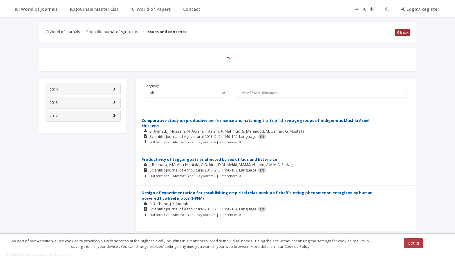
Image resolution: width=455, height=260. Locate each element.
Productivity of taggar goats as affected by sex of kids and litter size (209, 159)
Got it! (413, 243)
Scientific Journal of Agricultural (113, 31)
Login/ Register (420, 9)
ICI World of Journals (62, 31)
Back (403, 32)
